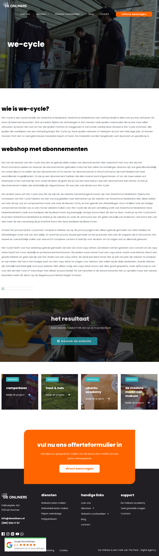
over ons (86, 502)
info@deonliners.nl (13, 518)
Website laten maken (53, 502)
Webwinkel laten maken (54, 508)
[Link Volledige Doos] (20, 392)
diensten (88, 508)
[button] (99, 508)
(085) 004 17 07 (11, 523)
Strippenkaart (49, 518)
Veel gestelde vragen (133, 508)
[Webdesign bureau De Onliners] (15, 4)
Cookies (63, 550)
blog (83, 519)
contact (85, 524)
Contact (126, 513)
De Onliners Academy (133, 502)
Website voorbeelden (95, 514)
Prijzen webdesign (51, 513)
